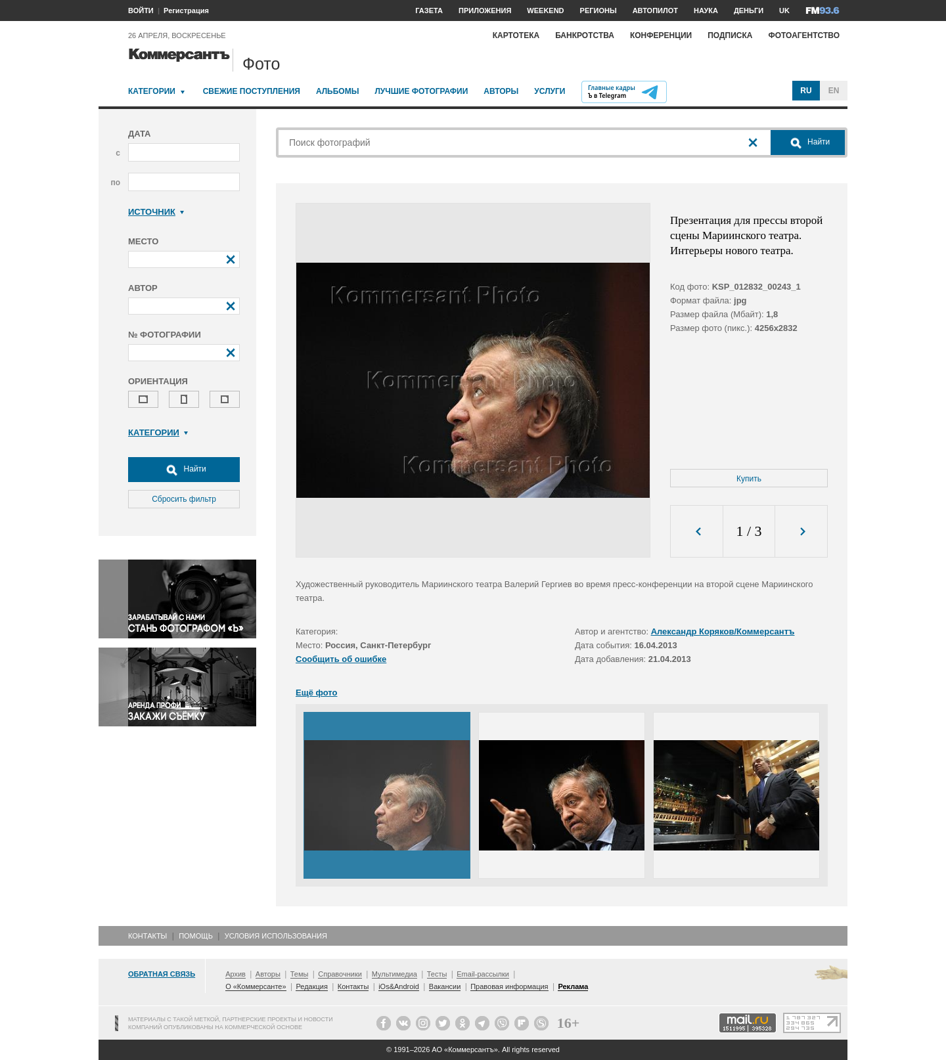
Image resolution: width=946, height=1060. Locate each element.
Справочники (340, 974)
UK (784, 10)
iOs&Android (398, 986)
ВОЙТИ (141, 10)
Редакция (311, 986)
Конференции (661, 35)
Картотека (516, 35)
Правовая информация (509, 986)
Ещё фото (316, 692)
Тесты (437, 974)
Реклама (573, 986)
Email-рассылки (483, 974)
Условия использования (276, 936)
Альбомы (337, 91)
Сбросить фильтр (184, 499)
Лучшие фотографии (421, 91)
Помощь (196, 936)
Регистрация (186, 10)
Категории (151, 91)
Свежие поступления (251, 91)
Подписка (730, 35)
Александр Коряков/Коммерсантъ (723, 631)
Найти (184, 469)
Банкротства (584, 35)
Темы (299, 974)
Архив (235, 974)
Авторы (501, 91)
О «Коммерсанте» (255, 986)
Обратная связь (161, 974)
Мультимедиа (394, 974)
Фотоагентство (804, 35)
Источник (156, 212)
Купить (748, 478)
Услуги (549, 91)
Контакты (147, 936)
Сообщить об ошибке (341, 659)
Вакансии (445, 986)
